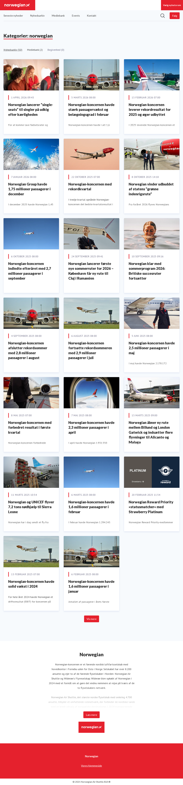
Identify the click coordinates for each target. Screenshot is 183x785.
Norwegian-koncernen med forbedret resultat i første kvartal (30, 427)
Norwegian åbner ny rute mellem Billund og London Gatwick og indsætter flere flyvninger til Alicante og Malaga (151, 432)
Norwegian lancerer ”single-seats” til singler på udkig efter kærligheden (30, 109)
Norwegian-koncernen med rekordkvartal (90, 186)
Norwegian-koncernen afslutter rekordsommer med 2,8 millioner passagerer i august (27, 350)
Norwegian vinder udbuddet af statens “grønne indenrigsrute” (151, 189)
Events (76, 15)
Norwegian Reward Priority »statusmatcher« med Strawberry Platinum (151, 507)
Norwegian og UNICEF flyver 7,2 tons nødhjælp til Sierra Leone (31, 507)
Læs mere (91, 714)
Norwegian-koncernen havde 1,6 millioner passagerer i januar (91, 586)
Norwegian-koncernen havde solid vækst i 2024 (31, 584)
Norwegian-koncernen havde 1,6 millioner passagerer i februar (91, 507)
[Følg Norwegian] (175, 15)
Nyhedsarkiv (37, 15)
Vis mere (92, 618)
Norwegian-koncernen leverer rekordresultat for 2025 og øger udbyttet (150, 109)
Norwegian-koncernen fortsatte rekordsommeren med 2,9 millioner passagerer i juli (90, 350)
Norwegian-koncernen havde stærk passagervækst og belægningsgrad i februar (91, 109)
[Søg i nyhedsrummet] (162, 15)
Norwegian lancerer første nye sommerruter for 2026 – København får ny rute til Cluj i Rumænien (91, 270)
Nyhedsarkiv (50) (13, 49)
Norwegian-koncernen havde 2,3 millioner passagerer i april (91, 427)
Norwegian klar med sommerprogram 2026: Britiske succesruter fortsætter (147, 270)
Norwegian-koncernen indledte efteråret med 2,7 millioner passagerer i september (29, 270)
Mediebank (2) (35, 49)
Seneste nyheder (13, 15)
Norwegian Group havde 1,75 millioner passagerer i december (29, 189)
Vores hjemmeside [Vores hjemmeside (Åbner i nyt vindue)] (91, 765)
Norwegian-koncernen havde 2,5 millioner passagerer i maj (152, 348)
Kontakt (91, 15)
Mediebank (58, 15)
